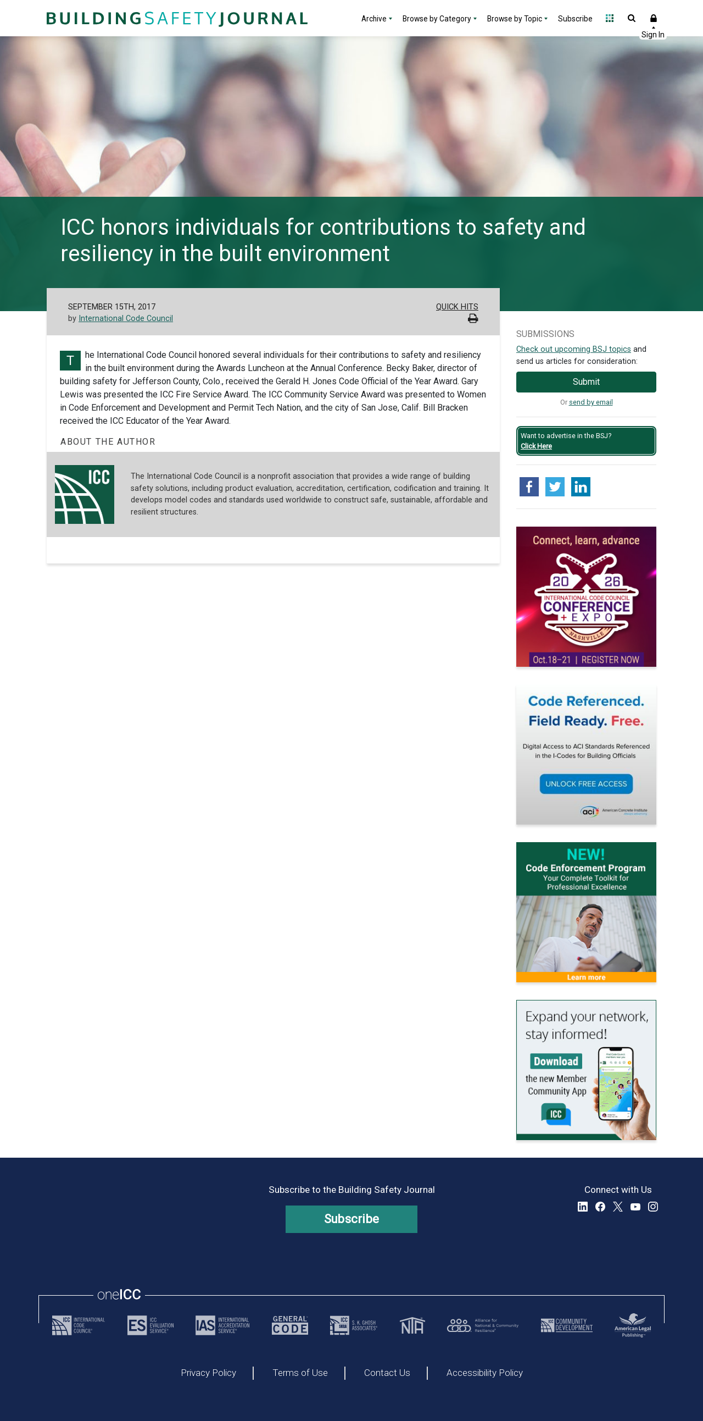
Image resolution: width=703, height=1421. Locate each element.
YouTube (635, 1206)
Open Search (632, 18)
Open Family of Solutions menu (610, 18)
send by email (591, 402)
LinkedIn (582, 1206)
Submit (586, 382)
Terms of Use (300, 1373)
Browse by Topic (514, 18)
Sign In (654, 18)
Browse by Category (437, 18)
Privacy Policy (208, 1373)
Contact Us (387, 1373)
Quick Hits (457, 307)
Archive (374, 18)
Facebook (600, 1206)
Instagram (653, 1206)
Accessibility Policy (485, 1373)
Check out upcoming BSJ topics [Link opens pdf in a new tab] (573, 349)
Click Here (536, 446)
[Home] (175, 18)
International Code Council (126, 318)
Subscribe (575, 18)
